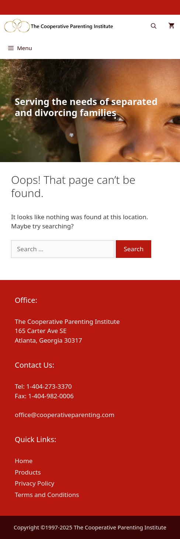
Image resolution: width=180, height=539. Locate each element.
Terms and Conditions (47, 494)
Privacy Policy (34, 483)
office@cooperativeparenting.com (64, 414)
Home (23, 460)
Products (28, 472)
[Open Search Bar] (154, 26)
